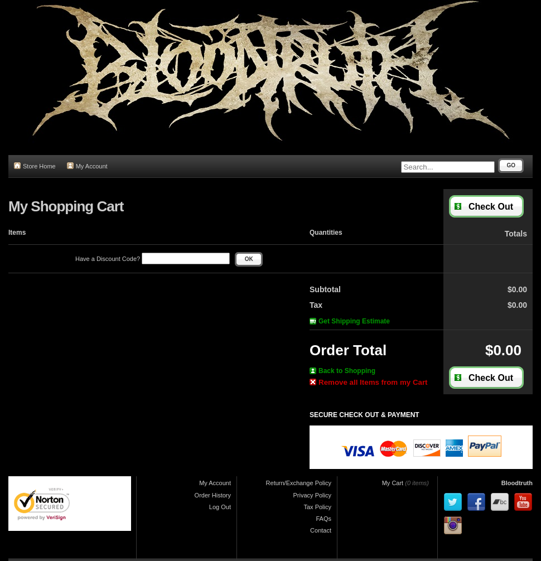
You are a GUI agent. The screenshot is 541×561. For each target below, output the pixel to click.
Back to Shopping (342, 371)
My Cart (393, 483)
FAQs (323, 518)
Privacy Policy (312, 495)
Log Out (220, 507)
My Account (87, 166)
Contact (320, 530)
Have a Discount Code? (152, 258)
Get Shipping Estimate (350, 321)
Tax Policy (317, 507)
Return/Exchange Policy (298, 483)
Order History (213, 495)
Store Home (35, 166)
